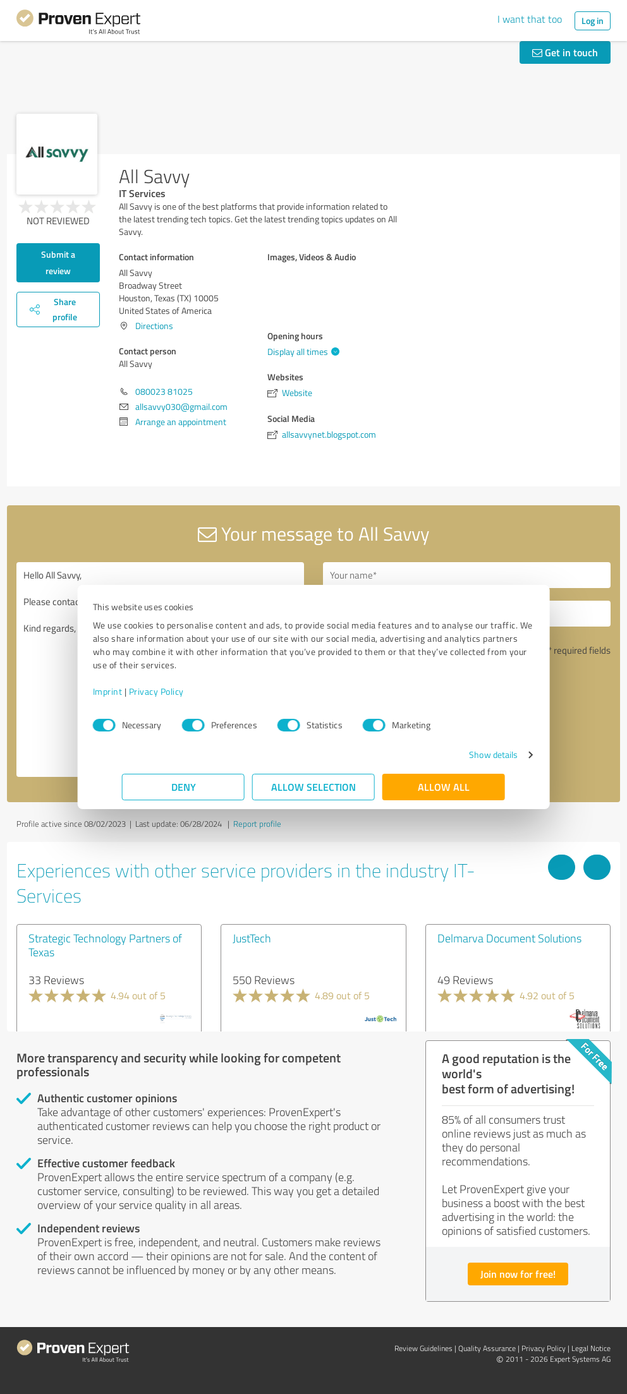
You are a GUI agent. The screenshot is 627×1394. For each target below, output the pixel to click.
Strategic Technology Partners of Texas (105, 944)
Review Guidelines (423, 1348)
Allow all (444, 786)
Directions (154, 326)
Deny (183, 786)
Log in (592, 21)
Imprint (137, 691)
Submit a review (58, 262)
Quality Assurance (487, 1348)
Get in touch (565, 52)
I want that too (529, 19)
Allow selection (313, 786)
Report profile (257, 823)
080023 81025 (164, 391)
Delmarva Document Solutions (509, 938)
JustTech (252, 938)
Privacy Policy (185, 691)
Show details (464, 754)
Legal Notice (591, 1348)
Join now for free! (518, 1273)
